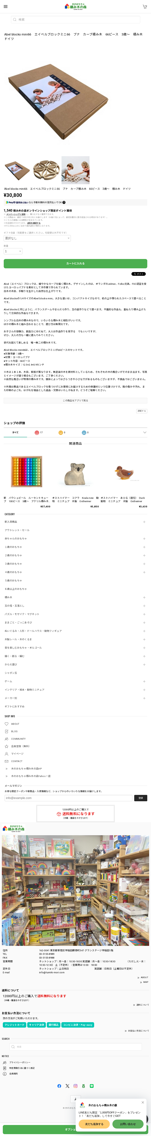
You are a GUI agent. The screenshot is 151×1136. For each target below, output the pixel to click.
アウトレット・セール (17, 530)
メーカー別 (11, 698)
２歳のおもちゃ (13, 555)
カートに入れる (75, 263)
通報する (142, 411)
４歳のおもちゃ (13, 572)
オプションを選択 (75, 1129)
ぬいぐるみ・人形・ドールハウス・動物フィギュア (33, 631)
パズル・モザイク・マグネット (22, 614)
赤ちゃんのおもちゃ (16, 538)
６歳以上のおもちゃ (16, 589)
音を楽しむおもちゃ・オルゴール (23, 647)
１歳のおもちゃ (13, 547)
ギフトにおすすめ (14, 706)
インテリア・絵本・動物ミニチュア (24, 689)
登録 (141, 798)
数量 (6, 246)
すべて (15, 432)
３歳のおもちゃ (13, 563)
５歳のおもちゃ (13, 580)
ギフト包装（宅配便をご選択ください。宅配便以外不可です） (36, 233)
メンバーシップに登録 (16, 214)
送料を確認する (34, 223)
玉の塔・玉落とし (14, 605)
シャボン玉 (11, 673)
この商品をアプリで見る (75, 400)
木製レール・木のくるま (18, 639)
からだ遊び (11, 664)
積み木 (8, 597)
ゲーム (8, 681)
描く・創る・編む (14, 656)
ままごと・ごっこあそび (18, 622)
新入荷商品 (11, 521)
